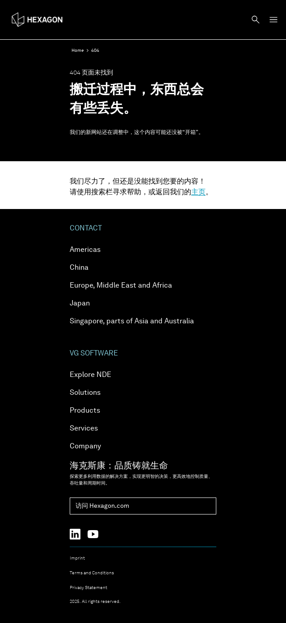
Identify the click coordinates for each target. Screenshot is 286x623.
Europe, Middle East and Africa (121, 285)
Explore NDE (90, 375)
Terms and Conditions (92, 573)
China (79, 268)
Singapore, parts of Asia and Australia (132, 321)
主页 (198, 192)
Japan (80, 303)
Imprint (77, 558)
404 (95, 50)
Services (84, 428)
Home (78, 50)
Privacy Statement (88, 587)
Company (85, 446)
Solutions (85, 393)
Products (85, 410)
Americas (85, 250)
